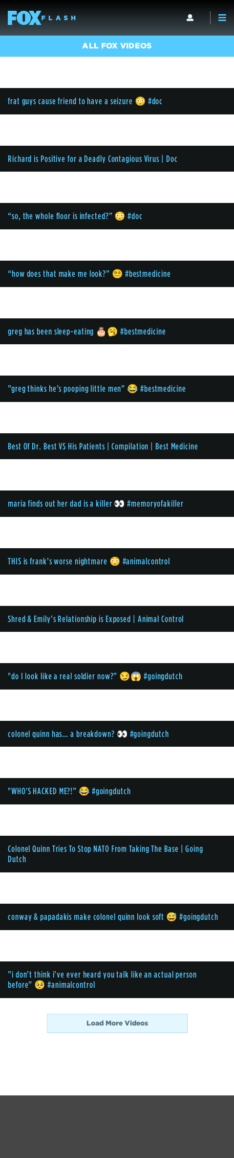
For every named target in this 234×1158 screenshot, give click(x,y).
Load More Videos (117, 1023)
